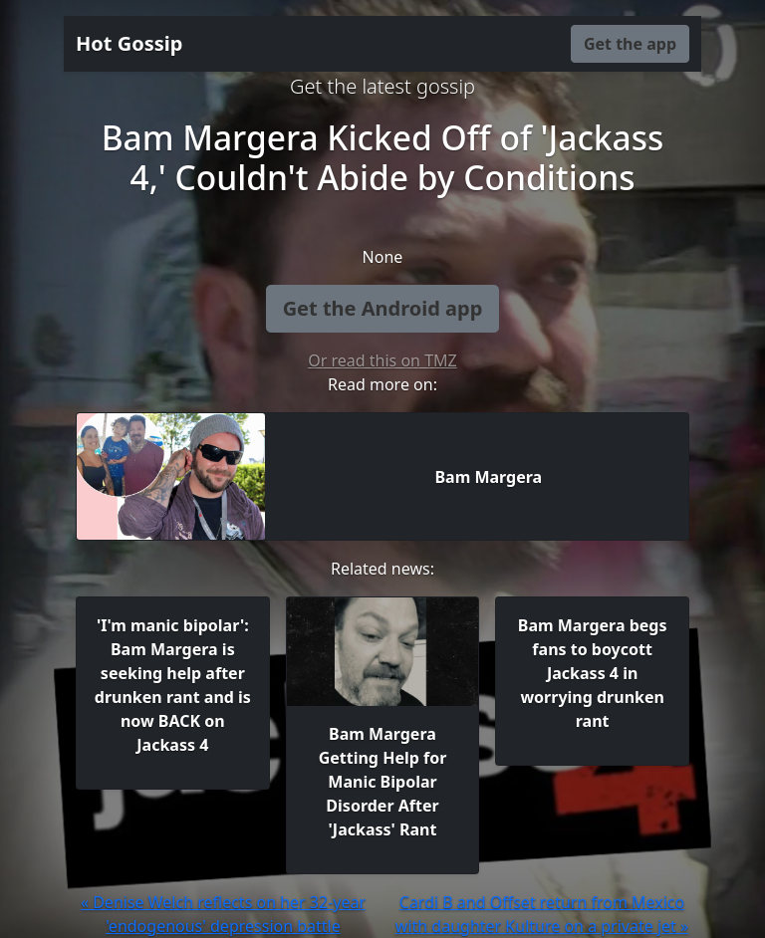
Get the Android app (383, 308)
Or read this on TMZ (382, 360)
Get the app (630, 44)
